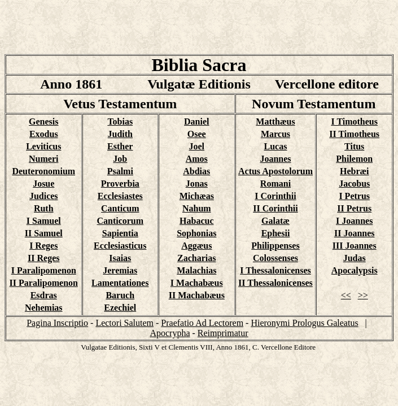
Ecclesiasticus (120, 245)
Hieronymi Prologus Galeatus (304, 323)
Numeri (43, 159)
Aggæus (196, 245)
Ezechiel (120, 307)
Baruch (120, 295)
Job (120, 159)
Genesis (43, 121)
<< (346, 295)
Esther (120, 146)
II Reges (43, 258)
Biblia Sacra (198, 65)
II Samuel (44, 233)
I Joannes (354, 221)
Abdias (196, 171)
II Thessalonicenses (275, 283)
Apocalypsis (354, 270)
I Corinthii (275, 196)
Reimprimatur (223, 333)
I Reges (43, 245)
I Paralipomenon (43, 270)
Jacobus (354, 183)
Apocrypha (170, 333)
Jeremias (120, 270)
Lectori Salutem (124, 323)
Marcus (275, 134)
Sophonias (196, 233)
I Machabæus (196, 283)
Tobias (120, 121)
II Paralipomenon (44, 283)
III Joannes (355, 245)
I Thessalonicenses (275, 270)
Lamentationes (119, 283)
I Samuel (44, 221)
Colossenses (275, 258)
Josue (43, 183)
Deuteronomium (43, 171)
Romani (275, 183)
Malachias (196, 270)
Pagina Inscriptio (57, 323)
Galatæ (275, 221)
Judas (354, 258)
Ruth (44, 208)
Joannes (275, 159)
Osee (196, 134)
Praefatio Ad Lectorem (202, 323)
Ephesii (275, 233)
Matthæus (275, 121)
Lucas (275, 146)
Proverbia (120, 183)
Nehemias (44, 307)
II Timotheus (354, 134)
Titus (354, 146)
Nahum (196, 208)
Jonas (197, 183)
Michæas (197, 196)
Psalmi (120, 171)
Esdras (43, 295)
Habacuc (196, 221)
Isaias (120, 258)
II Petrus (354, 208)
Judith (120, 134)
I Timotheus (354, 121)
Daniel (196, 121)
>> (363, 295)
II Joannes (354, 233)
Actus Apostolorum (275, 171)
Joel (197, 146)
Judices (43, 196)
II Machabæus (197, 295)
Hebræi (354, 171)
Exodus (43, 134)
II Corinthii (275, 208)
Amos (197, 159)
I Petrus (354, 196)
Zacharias (196, 258)
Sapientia (120, 233)
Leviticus (43, 146)
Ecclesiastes (120, 196)
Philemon (354, 159)
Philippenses (275, 245)
